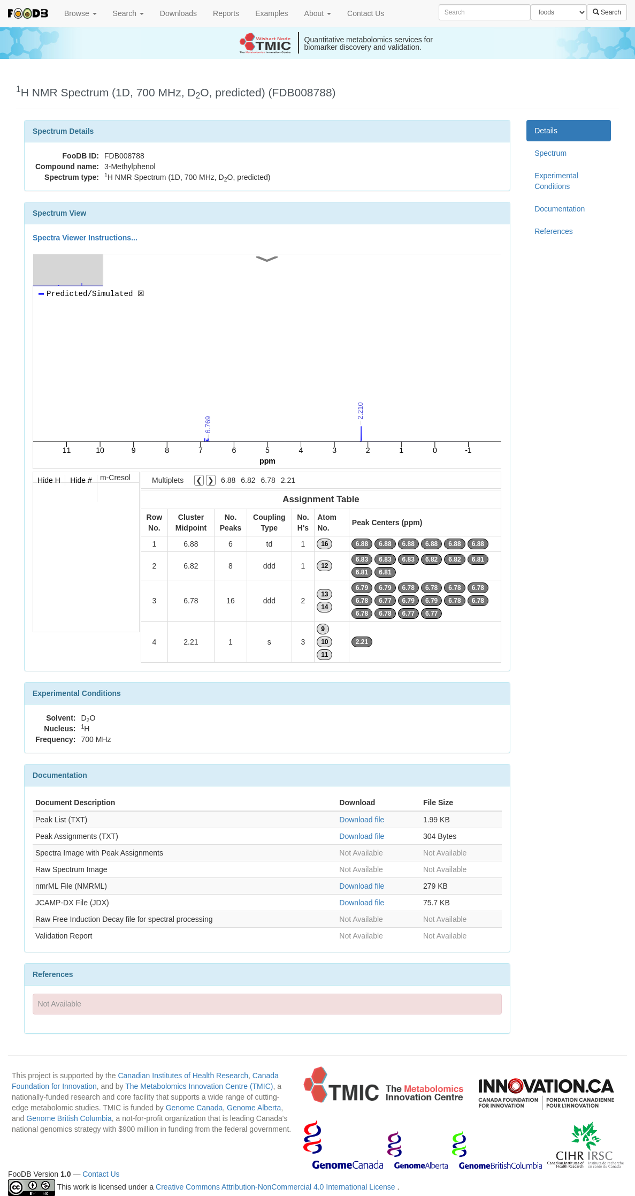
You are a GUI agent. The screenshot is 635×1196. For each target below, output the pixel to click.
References (553, 231)
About (317, 13)
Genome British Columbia (69, 1118)
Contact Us (365, 13)
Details (545, 130)
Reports (226, 13)
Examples (271, 13)
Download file (361, 819)
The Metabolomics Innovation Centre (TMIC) (199, 1086)
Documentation (559, 209)
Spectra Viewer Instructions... (85, 237)
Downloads (178, 13)
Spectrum (550, 153)
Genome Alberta (254, 1107)
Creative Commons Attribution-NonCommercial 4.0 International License (276, 1187)
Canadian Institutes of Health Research (183, 1075)
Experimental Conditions (556, 181)
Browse (80, 13)
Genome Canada (194, 1107)
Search (128, 13)
